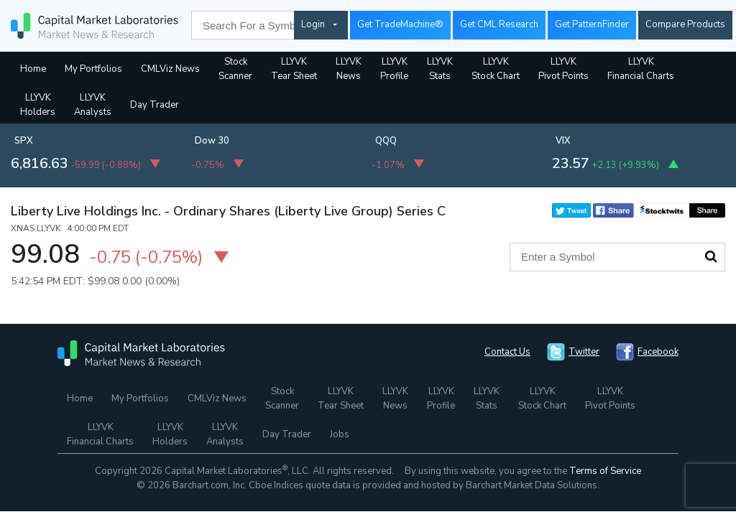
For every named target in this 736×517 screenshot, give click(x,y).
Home (33, 68)
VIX (563, 140)
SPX (23, 140)
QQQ (386, 140)
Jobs (339, 434)
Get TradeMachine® (400, 24)
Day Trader (154, 104)
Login (313, 24)
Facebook (658, 351)
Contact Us (507, 351)
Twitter (584, 351)
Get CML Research (499, 24)
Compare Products (685, 24)
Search (710, 256)
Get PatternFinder (592, 24)
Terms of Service (605, 471)
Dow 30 (212, 140)
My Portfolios (93, 68)
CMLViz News (170, 68)
